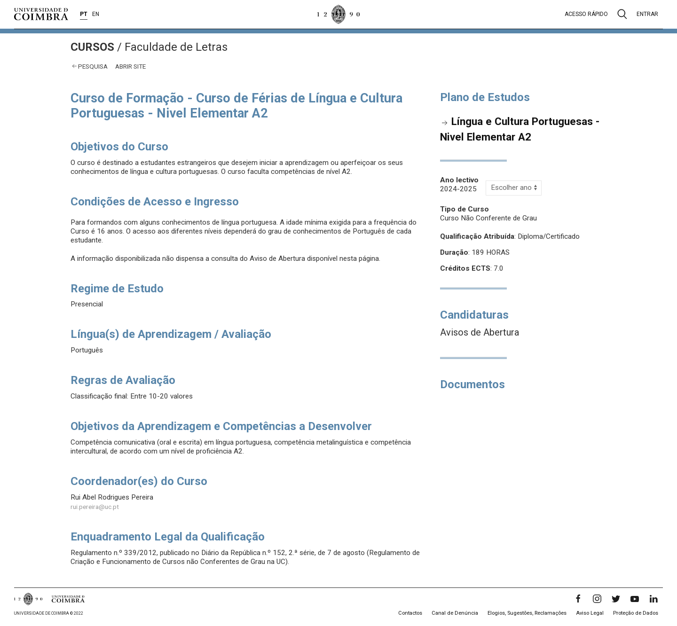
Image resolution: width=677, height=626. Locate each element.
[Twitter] (615, 598)
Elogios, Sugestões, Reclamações (527, 613)
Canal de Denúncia (455, 613)
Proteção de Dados (635, 613)
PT (83, 14)
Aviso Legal (590, 613)
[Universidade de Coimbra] (41, 14)
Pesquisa (93, 66)
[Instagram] (597, 598)
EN (95, 14)
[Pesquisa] (622, 14)
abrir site (130, 66)
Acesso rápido (586, 14)
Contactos (410, 613)
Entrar (647, 14)
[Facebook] (578, 598)
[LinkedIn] (653, 598)
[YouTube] (634, 598)
